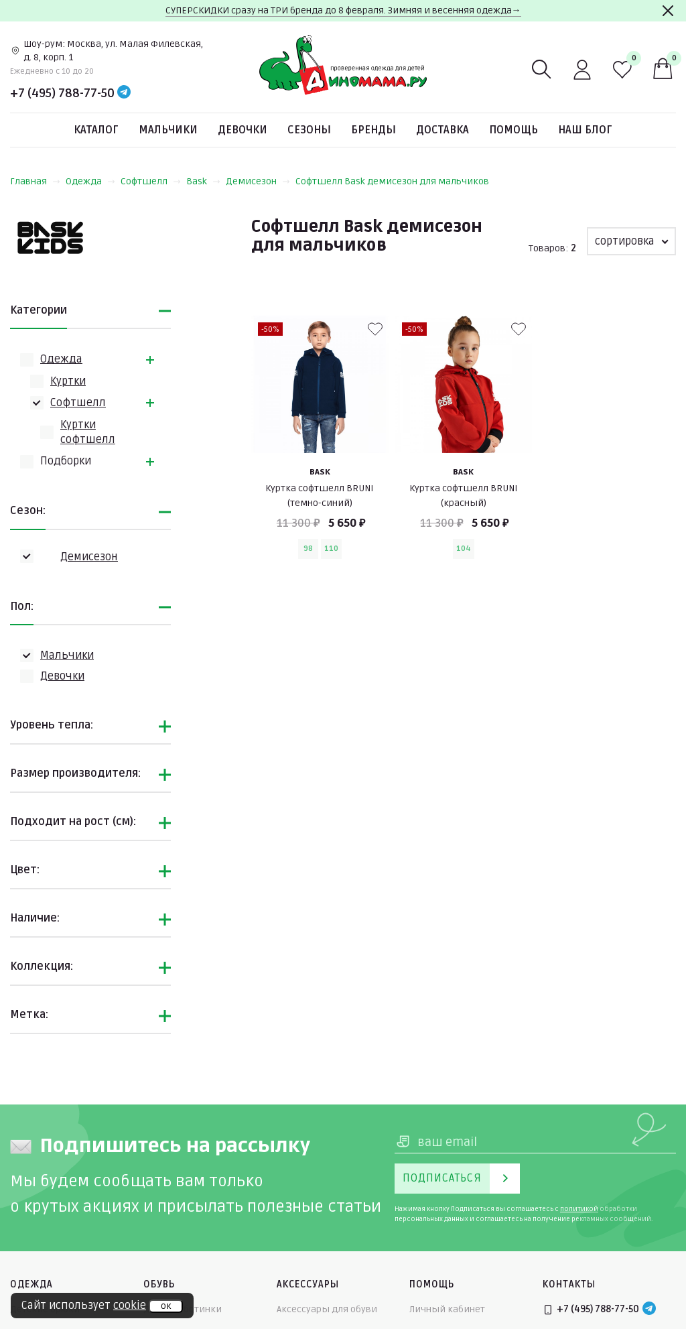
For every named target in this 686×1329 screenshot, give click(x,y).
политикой (579, 1209)
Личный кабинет (447, 1309)
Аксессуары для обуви (327, 1309)
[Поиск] (542, 69)
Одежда (90, 181)
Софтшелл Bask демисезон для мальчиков (392, 181)
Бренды (373, 130)
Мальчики (168, 130)
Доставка (442, 130)
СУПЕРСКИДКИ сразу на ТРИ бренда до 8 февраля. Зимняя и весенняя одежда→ (343, 10)
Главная (35, 181)
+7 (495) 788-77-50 (62, 93)
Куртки (68, 381)
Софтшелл (151, 181)
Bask (203, 181)
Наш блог (585, 130)
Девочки (242, 130)
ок (166, 1306)
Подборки (65, 461)
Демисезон (258, 181)
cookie (129, 1305)
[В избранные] (375, 329)
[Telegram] (124, 93)
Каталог (96, 130)
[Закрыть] (668, 11)
